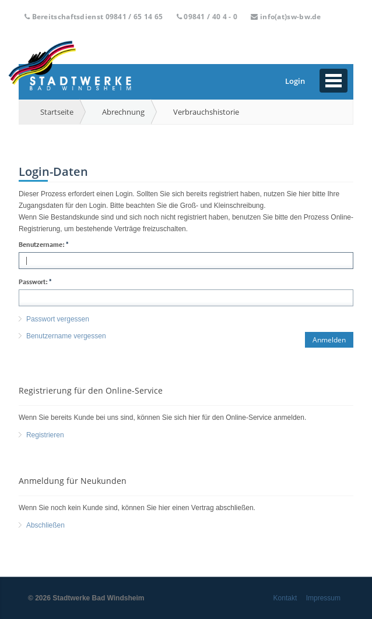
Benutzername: (44, 244)
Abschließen (45, 525)
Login (295, 81)
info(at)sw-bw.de (290, 17)
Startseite (56, 112)
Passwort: (35, 282)
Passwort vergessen (57, 319)
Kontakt (285, 598)
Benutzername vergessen (66, 336)
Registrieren (45, 435)
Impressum (323, 598)
